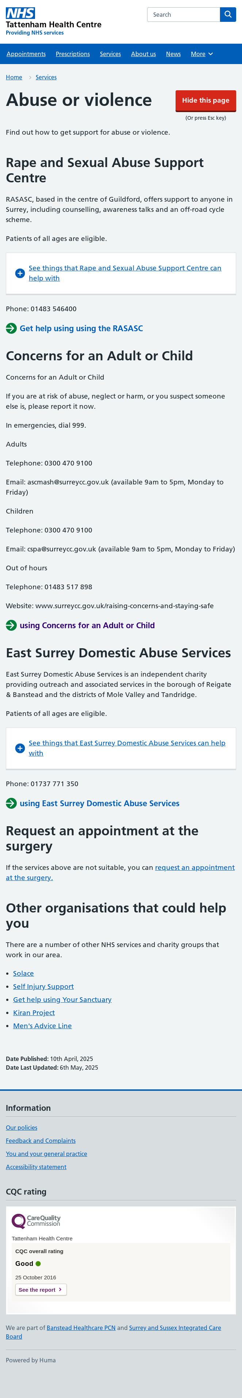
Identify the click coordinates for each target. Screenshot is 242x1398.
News (173, 75)
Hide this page (121, 11)
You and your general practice (46, 1175)
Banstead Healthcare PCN (81, 1349)
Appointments (26, 75)
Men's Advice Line (42, 1047)
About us (143, 75)
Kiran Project (34, 1034)
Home (14, 99)
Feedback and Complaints (41, 1162)
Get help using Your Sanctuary (62, 1021)
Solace (23, 995)
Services (110, 75)
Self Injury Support (43, 1008)
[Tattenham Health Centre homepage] (54, 43)
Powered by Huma (31, 1382)
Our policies (21, 1149)
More (202, 75)
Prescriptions (73, 75)
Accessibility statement (36, 1188)
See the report (37, 1311)
